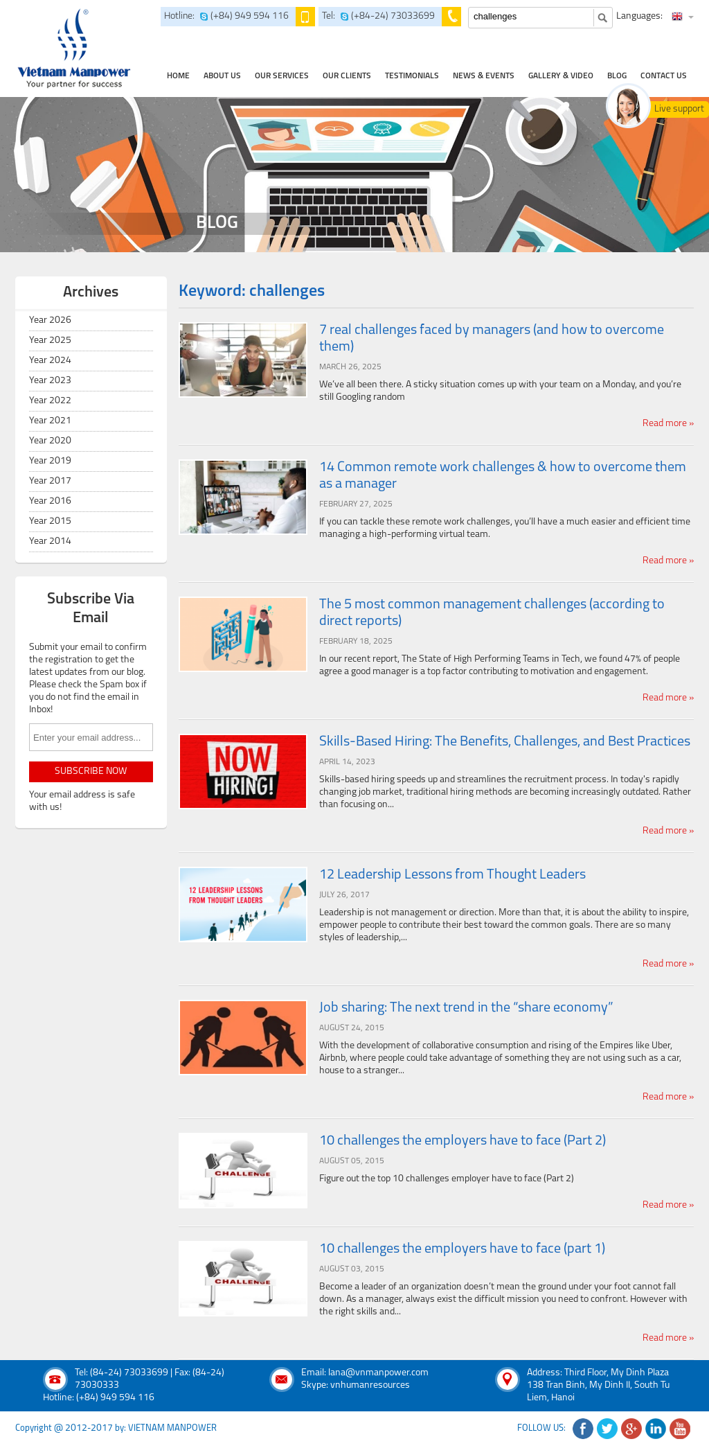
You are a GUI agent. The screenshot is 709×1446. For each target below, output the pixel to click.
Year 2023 (50, 381)
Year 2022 (50, 401)
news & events (483, 76)
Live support (679, 109)
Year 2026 (50, 320)
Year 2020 (50, 441)
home (178, 76)
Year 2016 (50, 501)
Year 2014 (50, 541)
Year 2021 (50, 421)
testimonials (412, 76)
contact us (663, 76)
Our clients (347, 76)
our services (282, 76)
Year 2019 (50, 461)
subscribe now (91, 771)
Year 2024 (50, 360)
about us (222, 76)
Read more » (668, 423)
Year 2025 (50, 340)
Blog (617, 76)
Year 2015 (50, 521)
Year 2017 (50, 481)
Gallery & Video (560, 76)
